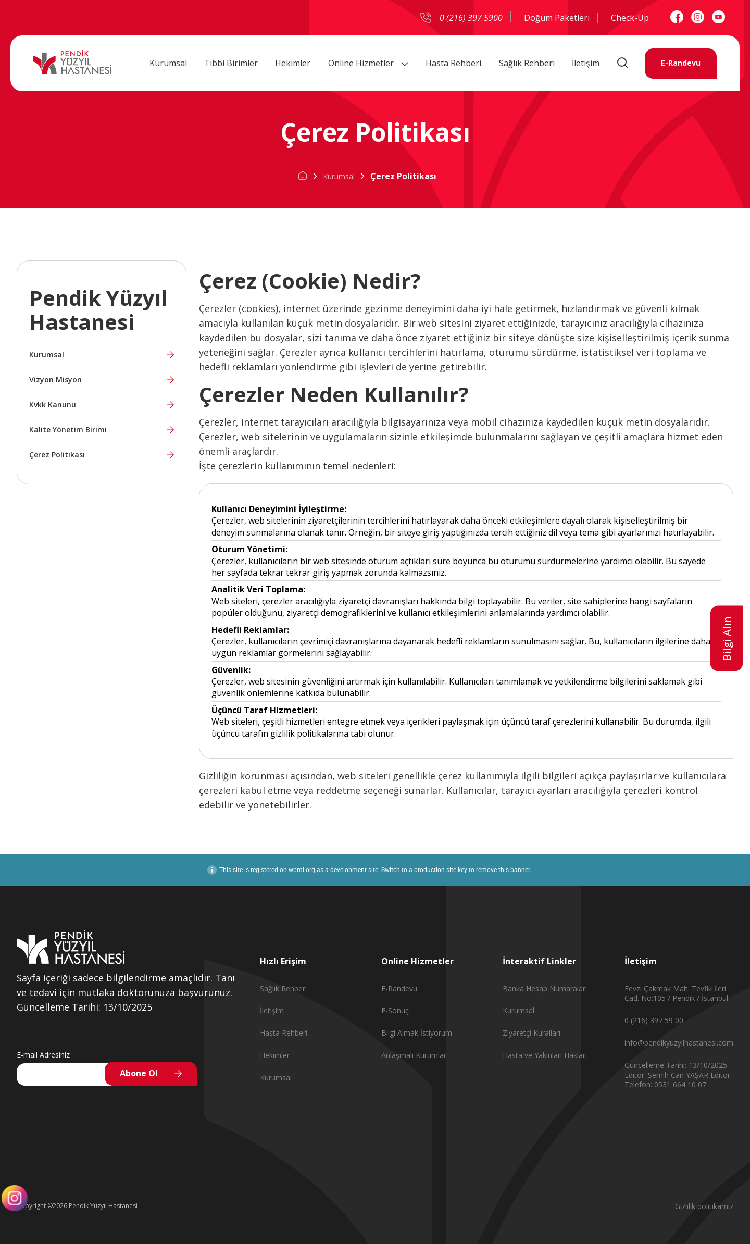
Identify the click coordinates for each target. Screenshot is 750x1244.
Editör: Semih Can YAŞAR (667, 1075)
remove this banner (503, 870)
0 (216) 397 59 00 (653, 1020)
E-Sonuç (395, 1010)
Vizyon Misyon (55, 379)
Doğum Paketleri (557, 17)
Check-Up (630, 17)
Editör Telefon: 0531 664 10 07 (677, 1080)
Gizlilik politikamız (704, 1206)
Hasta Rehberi (453, 62)
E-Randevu (681, 62)
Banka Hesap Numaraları (545, 988)
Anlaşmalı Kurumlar (413, 1055)
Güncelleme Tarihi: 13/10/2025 (675, 1065)
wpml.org (302, 870)
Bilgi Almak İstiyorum (416, 1033)
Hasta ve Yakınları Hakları (545, 1055)
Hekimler (292, 62)
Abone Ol (139, 1073)
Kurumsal (168, 62)
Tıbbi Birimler (231, 62)
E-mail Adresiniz (43, 1055)
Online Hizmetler (368, 62)
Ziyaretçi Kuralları (531, 1033)
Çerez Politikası (57, 454)
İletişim (585, 62)
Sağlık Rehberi (527, 62)
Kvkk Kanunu (52, 404)
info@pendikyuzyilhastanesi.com (678, 1043)
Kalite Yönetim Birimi (68, 429)
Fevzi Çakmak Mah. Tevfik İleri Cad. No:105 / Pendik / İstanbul (676, 993)
